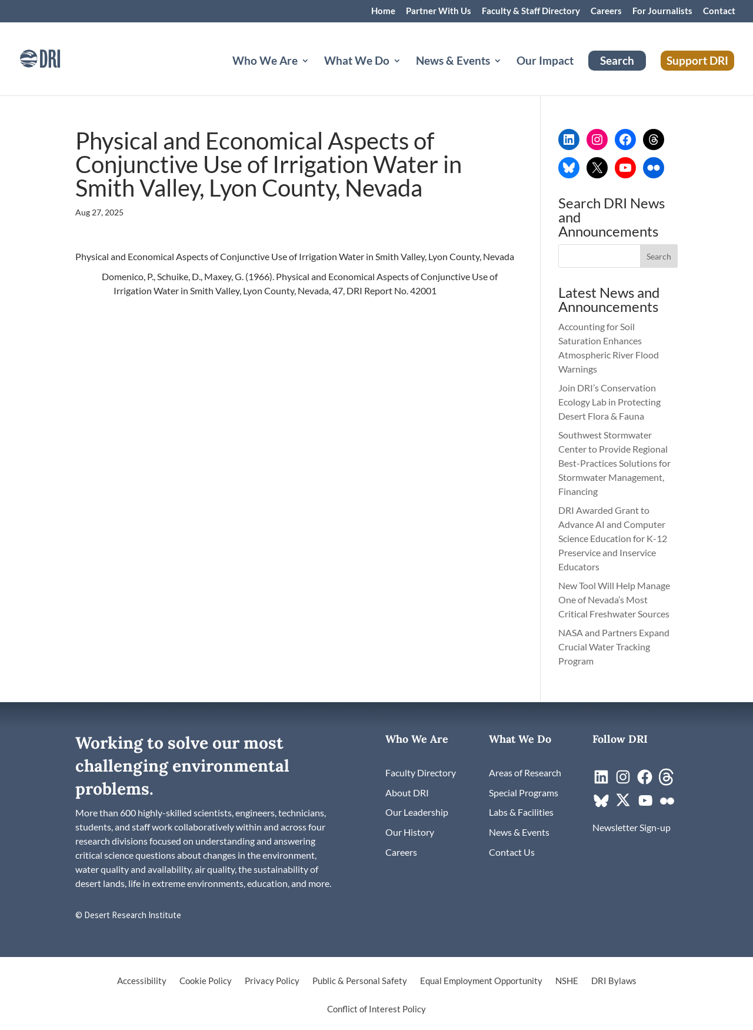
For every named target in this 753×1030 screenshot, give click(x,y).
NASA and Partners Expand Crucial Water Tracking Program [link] (613, 646)
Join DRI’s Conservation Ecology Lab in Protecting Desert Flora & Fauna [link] (609, 401)
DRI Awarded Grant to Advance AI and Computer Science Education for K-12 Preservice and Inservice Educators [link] (612, 538)
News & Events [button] (453, 62)
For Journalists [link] (662, 11)
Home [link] (383, 11)
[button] (659, 256)
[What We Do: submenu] (406, 75)
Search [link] (617, 60)
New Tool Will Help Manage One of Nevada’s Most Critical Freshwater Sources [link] (614, 599)
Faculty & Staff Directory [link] (531, 11)
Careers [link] (606, 11)
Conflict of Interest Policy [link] (376, 1009)
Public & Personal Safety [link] (359, 981)
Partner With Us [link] (438, 11)
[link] (55, 57)
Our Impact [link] (545, 62)
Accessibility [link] (141, 981)
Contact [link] (719, 11)
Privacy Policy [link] (272, 981)
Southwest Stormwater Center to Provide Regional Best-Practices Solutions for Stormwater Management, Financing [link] (614, 463)
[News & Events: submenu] (507, 75)
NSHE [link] (566, 981)
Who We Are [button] (265, 62)
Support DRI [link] (697, 60)
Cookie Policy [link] (205, 981)
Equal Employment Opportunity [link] (481, 981)
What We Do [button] (356, 62)
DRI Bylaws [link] (614, 981)
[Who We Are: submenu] (315, 75)
